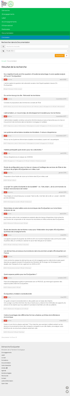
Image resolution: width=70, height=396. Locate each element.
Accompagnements (9, 22)
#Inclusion (11, 89)
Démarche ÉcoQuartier (10, 347)
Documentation (7, 33)
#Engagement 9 (21, 160)
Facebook (67, 386)
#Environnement (54, 125)
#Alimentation (22, 125)
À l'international (7, 25)
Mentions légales (6, 373)
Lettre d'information (7, 381)
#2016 (5, 160)
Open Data (4, 383)
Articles (3, 368)
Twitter (67, 390)
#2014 (5, 223)
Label (4, 18)
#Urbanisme (28, 201)
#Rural (14, 180)
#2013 (5, 287)
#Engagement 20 (19, 308)
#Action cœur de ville (13, 106)
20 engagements (8, 14)
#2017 (5, 125)
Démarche (6, 10)
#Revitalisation (61, 106)
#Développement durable (33, 125)
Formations (4, 360)
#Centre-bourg (22, 106)
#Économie (10, 223)
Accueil (3, 61)
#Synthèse (26, 244)
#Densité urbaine (39, 106)
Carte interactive (6, 365)
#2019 (5, 106)
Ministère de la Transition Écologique (13, 350)
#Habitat (33, 160)
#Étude (5, 89)
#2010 (5, 332)
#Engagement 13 (44, 125)
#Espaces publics (12, 287)
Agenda (3, 370)
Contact (3, 378)
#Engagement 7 (12, 160)
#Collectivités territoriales (13, 268)
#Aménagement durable (13, 201)
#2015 (5, 201)
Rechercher (59, 55)
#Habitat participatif (40, 160)
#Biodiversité (11, 308)
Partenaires (6, 29)
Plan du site (4, 376)
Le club (3, 358)
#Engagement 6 (48, 106)
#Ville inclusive (18, 89)
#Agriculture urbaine (13, 125)
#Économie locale (19, 223)
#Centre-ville (30, 106)
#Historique (15, 244)
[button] (67, 55)
